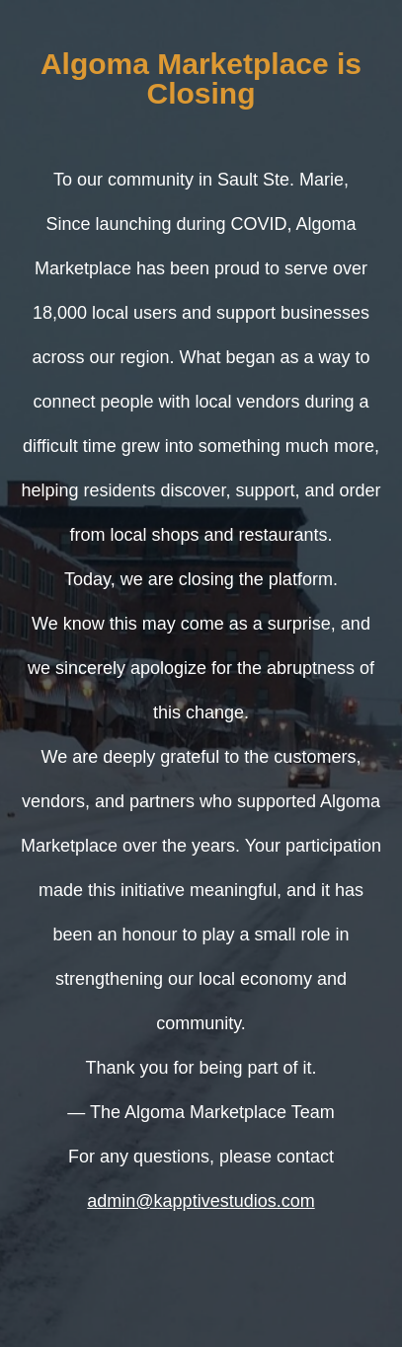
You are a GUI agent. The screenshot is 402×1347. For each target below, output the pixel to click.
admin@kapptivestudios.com (200, 1201)
